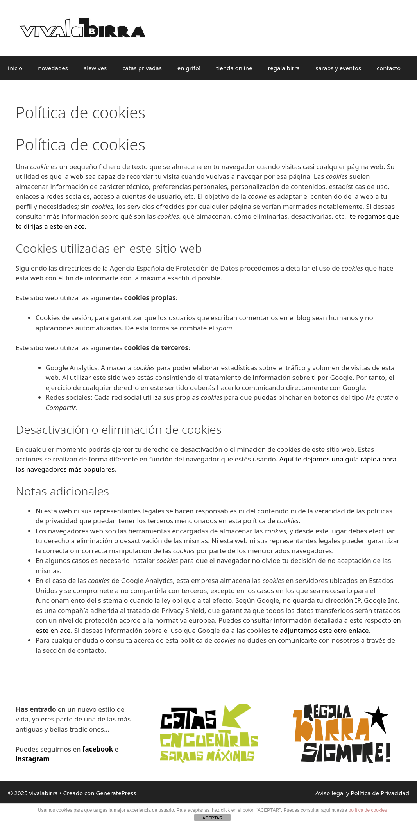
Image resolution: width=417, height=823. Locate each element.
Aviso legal (330, 793)
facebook (97, 749)
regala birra (284, 68)
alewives (95, 68)
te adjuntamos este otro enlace (320, 630)
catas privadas (142, 68)
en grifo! (188, 68)
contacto (389, 68)
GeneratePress (116, 793)
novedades (53, 68)
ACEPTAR (212, 818)
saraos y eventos (338, 68)
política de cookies (368, 810)
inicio (15, 68)
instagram (33, 758)
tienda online (234, 68)
